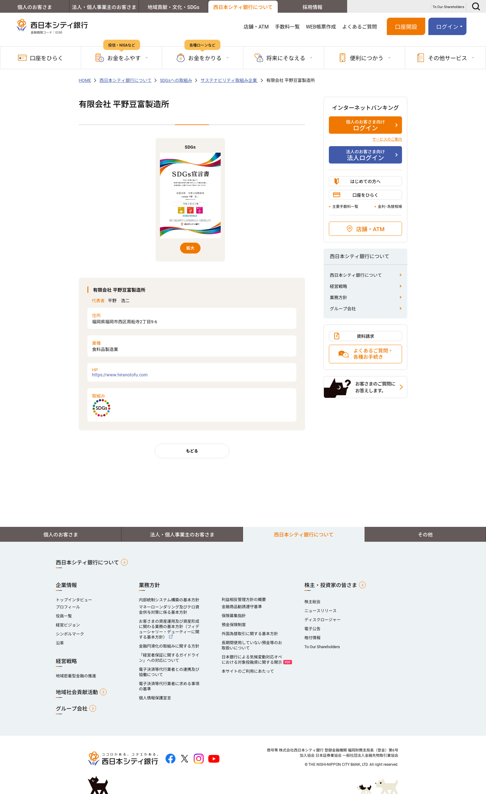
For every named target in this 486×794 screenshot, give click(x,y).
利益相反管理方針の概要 (244, 599)
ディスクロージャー (322, 619)
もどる (192, 451)
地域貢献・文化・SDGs (173, 7)
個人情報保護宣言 (155, 698)
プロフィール (68, 607)
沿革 (60, 643)
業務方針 (338, 297)
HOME (85, 80)
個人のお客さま (34, 7)
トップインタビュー (74, 600)
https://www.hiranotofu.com (192, 372)
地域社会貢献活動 (77, 692)
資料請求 (365, 336)
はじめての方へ (365, 181)
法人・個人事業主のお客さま (104, 7)
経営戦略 (338, 286)
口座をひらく (40, 57)
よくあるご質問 (359, 27)
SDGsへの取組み (176, 80)
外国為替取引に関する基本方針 (250, 633)
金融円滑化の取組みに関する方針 (169, 646)
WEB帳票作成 (321, 27)
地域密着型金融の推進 (76, 676)
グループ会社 (343, 308)
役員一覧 (64, 616)
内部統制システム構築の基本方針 (169, 600)
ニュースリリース (320, 610)
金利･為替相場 (390, 206)
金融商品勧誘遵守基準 (242, 606)
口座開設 (406, 27)
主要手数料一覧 (345, 206)
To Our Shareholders (448, 7)
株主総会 (312, 601)
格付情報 (312, 637)
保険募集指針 (234, 615)
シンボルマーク (70, 634)
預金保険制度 (234, 624)
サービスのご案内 (387, 139)
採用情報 (312, 7)
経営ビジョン (68, 625)
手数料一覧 (287, 27)
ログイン (447, 27)
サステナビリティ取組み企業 (229, 80)
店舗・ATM (256, 27)
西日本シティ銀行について (243, 7)
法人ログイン (365, 155)
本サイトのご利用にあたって (248, 671)
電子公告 (312, 628)
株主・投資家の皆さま (330, 585)
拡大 (190, 248)
